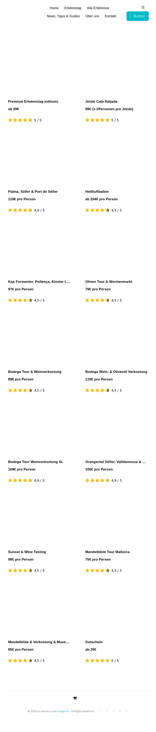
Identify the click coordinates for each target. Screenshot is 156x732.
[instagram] (106, 711)
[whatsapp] (119, 711)
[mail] (126, 711)
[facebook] (100, 711)
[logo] (19, 10)
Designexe (63, 711)
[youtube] (113, 711)
